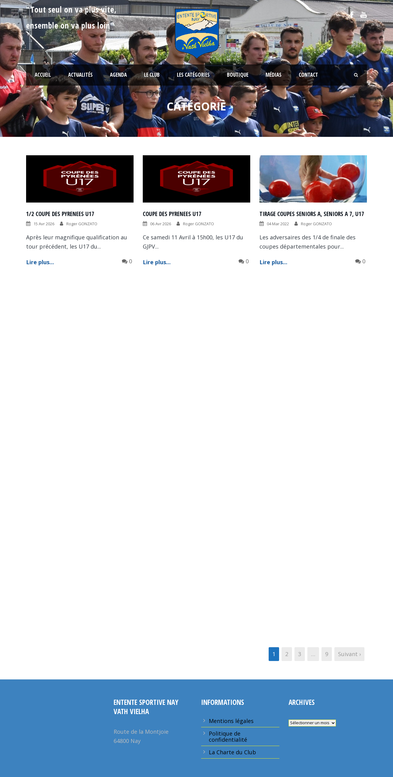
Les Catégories (193, 74)
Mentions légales (231, 721)
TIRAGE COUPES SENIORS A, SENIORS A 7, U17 (311, 214)
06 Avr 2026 (160, 223)
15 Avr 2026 (43, 223)
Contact (308, 74)
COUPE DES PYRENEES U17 (172, 214)
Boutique (237, 74)
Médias (274, 74)
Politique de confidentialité (228, 736)
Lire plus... (40, 262)
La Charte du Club (232, 752)
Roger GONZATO (81, 223)
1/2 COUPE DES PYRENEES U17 (60, 214)
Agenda (118, 74)
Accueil (43, 74)
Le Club (152, 74)
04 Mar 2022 (278, 223)
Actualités (80, 74)
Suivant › (349, 654)
